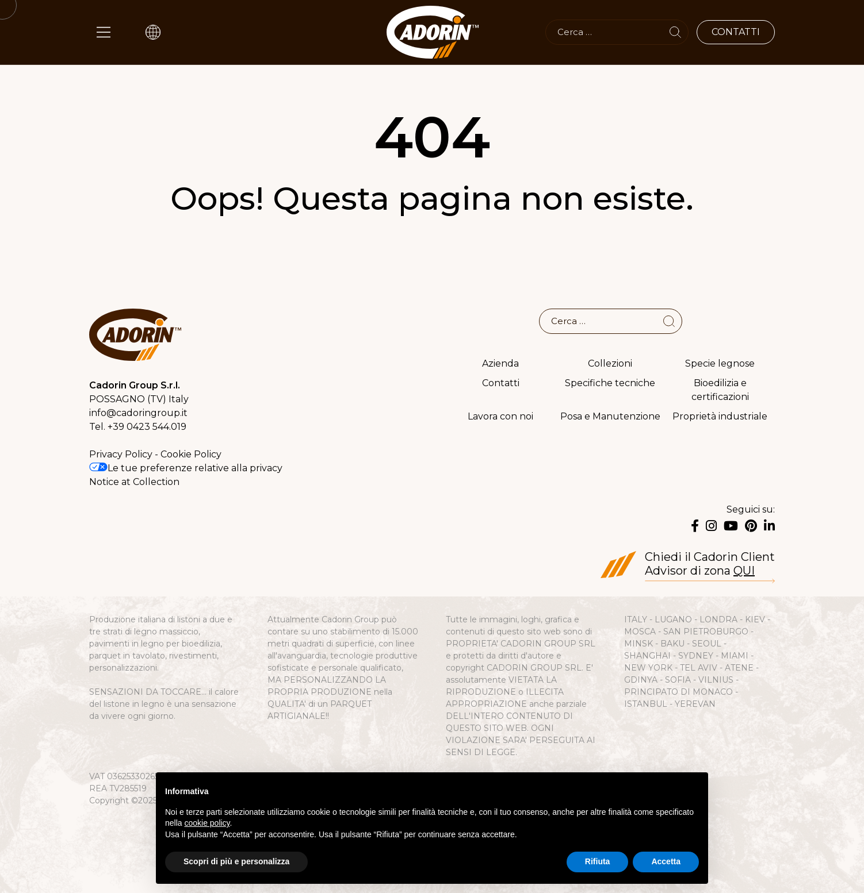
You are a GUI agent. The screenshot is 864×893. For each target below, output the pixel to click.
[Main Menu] (103, 32)
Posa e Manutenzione (610, 416)
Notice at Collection (134, 481)
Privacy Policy (120, 454)
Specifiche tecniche (610, 383)
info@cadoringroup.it (138, 412)
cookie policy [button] (207, 822)
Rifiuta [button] (597, 861)
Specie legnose (720, 363)
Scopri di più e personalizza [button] (236, 861)
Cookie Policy (190, 454)
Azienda (500, 363)
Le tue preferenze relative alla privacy (185, 468)
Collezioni (610, 363)
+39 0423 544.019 (147, 426)
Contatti (500, 383)
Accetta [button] (666, 861)
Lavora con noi (500, 416)
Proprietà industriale (719, 416)
